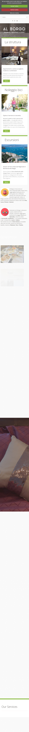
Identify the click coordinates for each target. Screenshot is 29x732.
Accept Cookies (14, 6)
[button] (12, 254)
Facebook (12, 21)
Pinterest (17, 21)
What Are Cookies (14, 13)
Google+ (14, 21)
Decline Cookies (14, 9)
